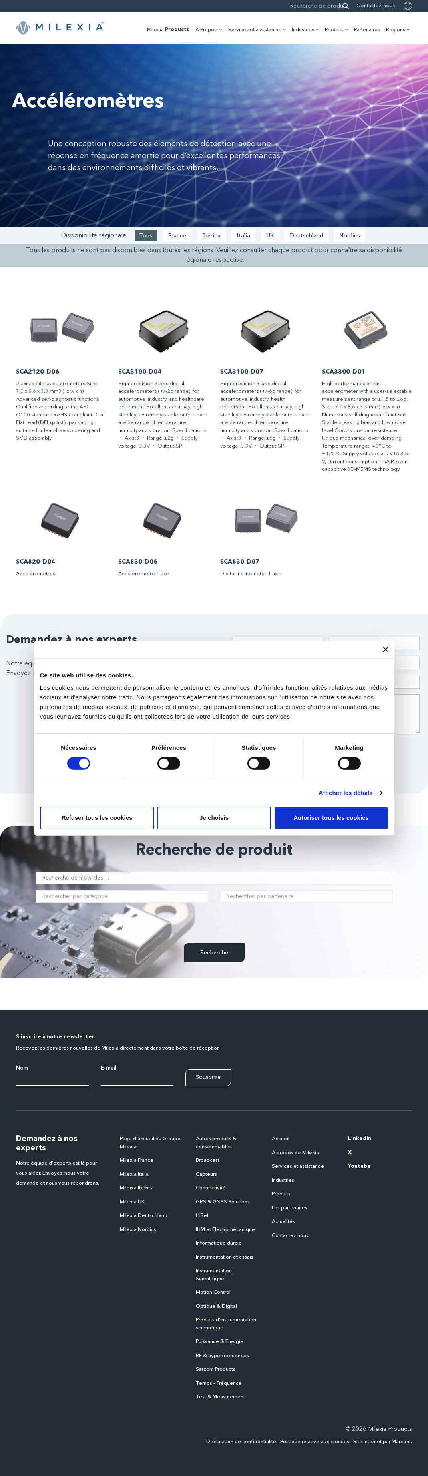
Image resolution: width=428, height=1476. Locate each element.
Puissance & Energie (219, 1341)
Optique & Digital (216, 1306)
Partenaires (367, 29)
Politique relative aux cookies (314, 1441)
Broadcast (207, 1160)
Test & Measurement (220, 1397)
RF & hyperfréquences (222, 1355)
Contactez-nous (375, 5)
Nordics (349, 235)
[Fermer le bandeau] (385, 649)
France (177, 235)
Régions (395, 29)
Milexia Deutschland (143, 1215)
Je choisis (214, 817)
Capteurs (206, 1174)
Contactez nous (290, 1235)
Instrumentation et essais (224, 1257)
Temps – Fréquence (219, 1383)
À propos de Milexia (295, 1152)
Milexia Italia (134, 1174)
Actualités (283, 1221)
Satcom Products (215, 1369)
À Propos (206, 29)
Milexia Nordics (138, 1229)
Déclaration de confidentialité (241, 1441)
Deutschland (306, 235)
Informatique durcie (219, 1243)
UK (270, 235)
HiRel (202, 1215)
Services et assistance (254, 29)
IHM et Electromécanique (225, 1229)
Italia (243, 235)
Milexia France (136, 1160)
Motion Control (213, 1292)
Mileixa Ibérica (137, 1188)
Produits (334, 29)
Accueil (280, 1138)
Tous (145, 235)
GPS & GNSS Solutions (223, 1202)
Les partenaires (289, 1208)
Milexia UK (132, 1202)
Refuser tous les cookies (97, 817)
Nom (22, 1068)
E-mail (108, 1068)
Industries (303, 29)
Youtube (359, 1166)
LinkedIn (359, 1138)
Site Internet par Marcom (382, 1441)
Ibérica (211, 235)
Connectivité (211, 1188)
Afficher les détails (346, 792)
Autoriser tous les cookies (331, 817)
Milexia (168, 29)
